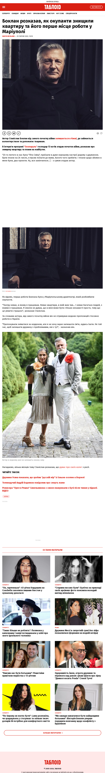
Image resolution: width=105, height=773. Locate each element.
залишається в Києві (66, 138)
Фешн (22, 13)
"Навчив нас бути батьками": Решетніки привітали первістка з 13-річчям (23, 674)
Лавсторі (50, 13)
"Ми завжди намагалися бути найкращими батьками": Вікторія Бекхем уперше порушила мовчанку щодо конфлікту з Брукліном (77, 720)
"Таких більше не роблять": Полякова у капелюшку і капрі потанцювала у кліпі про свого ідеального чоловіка (25, 633)
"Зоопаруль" (30, 146)
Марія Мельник (8, 36)
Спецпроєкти (71, 13)
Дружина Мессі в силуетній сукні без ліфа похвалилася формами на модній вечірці (76, 631)
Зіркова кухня (39, 13)
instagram (8, 291)
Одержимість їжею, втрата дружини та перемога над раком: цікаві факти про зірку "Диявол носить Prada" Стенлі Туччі (78, 676)
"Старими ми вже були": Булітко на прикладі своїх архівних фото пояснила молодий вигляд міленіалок (78, 590)
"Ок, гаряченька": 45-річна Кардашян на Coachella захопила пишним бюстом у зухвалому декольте (23, 590)
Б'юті (29, 13)
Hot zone (60, 13)
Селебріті (6, 13)
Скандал (15, 13)
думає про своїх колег (70, 467)
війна (6, 496)
